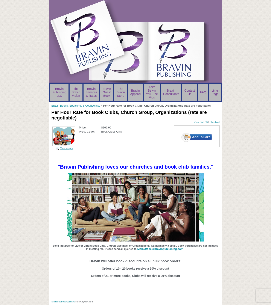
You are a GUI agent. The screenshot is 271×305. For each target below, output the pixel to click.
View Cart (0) (201, 122)
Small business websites (63, 301)
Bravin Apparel (135, 92)
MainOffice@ (145, 249)
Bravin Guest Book (106, 92)
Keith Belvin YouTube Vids (152, 92)
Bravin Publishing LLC (59, 92)
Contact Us (189, 92)
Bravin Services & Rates (91, 92)
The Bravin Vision (76, 92)
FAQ (203, 92)
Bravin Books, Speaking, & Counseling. (75, 105)
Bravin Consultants (171, 92)
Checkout (214, 122)
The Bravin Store (120, 92)
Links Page (215, 92)
